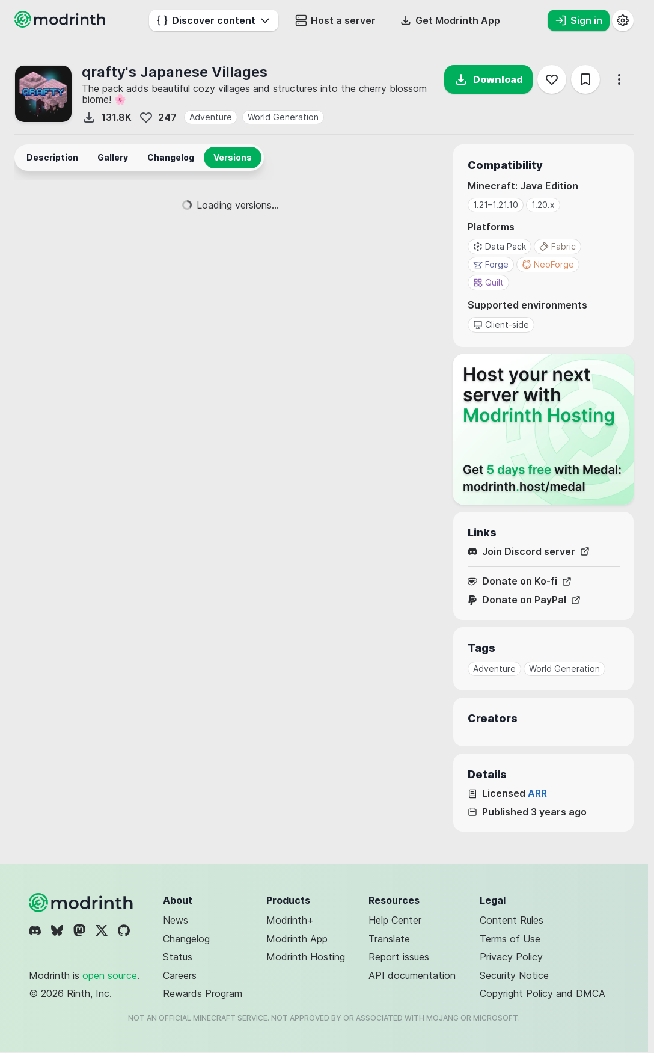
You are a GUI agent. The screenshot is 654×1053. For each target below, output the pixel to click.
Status (177, 956)
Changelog (186, 938)
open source (109, 975)
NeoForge (548, 264)
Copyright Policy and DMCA (542, 993)
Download (488, 79)
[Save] (585, 79)
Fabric (557, 246)
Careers (180, 975)
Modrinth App (297, 938)
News (175, 920)
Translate (389, 938)
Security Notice (514, 975)
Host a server (335, 20)
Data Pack (499, 246)
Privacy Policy (511, 956)
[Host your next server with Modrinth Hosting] (543, 429)
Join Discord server (529, 551)
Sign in (578, 20)
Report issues (398, 956)
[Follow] (551, 79)
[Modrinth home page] (61, 24)
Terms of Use (510, 938)
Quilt (488, 282)
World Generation (283, 117)
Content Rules (511, 920)
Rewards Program (202, 993)
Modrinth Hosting (305, 956)
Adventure (210, 117)
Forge (491, 264)
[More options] (619, 79)
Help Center (394, 920)
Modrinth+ (290, 920)
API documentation (412, 975)
